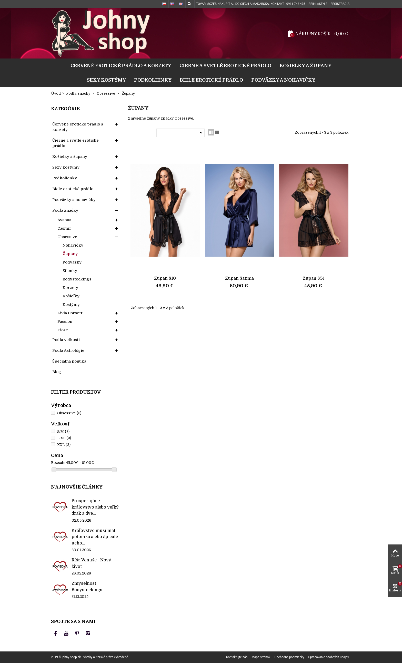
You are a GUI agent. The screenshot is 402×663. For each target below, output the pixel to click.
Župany (70, 253)
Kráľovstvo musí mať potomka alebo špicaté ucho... (95, 536)
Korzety (70, 287)
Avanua (64, 220)
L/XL (64, 438)
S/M (63, 432)
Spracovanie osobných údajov (328, 657)
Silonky (70, 270)
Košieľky (71, 296)
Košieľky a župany (305, 65)
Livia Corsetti (70, 313)
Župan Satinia (239, 278)
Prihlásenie (317, 4)
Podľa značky (65, 210)
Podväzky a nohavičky (283, 80)
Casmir (64, 228)
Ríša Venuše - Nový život (91, 563)
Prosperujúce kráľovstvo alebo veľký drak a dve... (95, 507)
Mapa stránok (261, 657)
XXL (64, 445)
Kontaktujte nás (236, 657)
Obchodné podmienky (289, 657)
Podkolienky (153, 80)
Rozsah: (58, 463)
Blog (56, 371)
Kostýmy (71, 304)
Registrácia (339, 4)
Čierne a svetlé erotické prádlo (225, 65)
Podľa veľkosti (66, 339)
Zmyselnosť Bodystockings (87, 586)
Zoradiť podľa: (143, 133)
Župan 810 (165, 278)
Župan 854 (314, 278)
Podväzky (72, 262)
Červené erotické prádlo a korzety (121, 65)
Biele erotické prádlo (211, 80)
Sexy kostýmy (106, 80)
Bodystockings (77, 279)
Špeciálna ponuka (69, 361)
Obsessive (67, 237)
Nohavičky (73, 245)
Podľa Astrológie (68, 350)
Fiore (62, 330)
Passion (64, 321)
